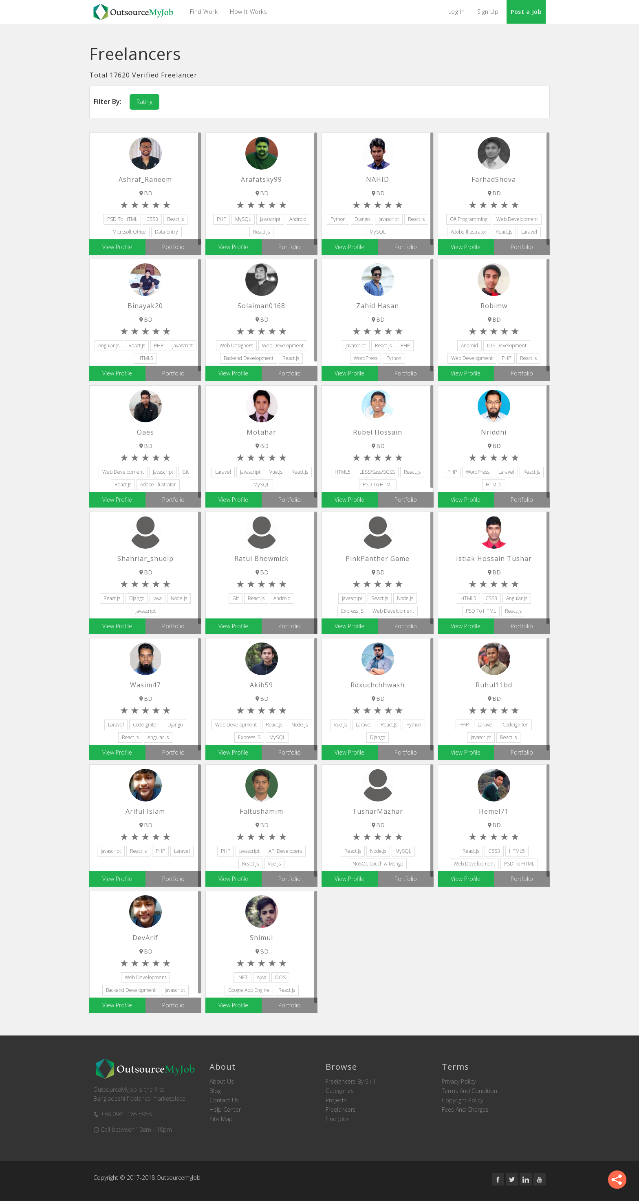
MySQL (243, 219)
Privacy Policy (459, 1081)
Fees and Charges (465, 1109)
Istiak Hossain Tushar (494, 558)
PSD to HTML (122, 219)
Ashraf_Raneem (145, 179)
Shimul (261, 937)
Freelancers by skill (350, 1081)
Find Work (204, 11)
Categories (340, 1091)
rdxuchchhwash (377, 684)
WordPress (365, 358)
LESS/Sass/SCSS (377, 471)
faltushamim (261, 811)
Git (185, 471)
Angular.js (108, 345)
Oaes (145, 432)
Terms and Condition (469, 1091)
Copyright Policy (462, 1100)
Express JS (352, 610)
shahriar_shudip (145, 558)
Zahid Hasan (377, 305)
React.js (175, 219)
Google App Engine (248, 990)
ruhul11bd (494, 684)
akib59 (261, 684)
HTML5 (145, 358)
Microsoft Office (129, 231)
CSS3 (152, 219)
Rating (144, 102)
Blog (215, 1091)
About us (221, 1081)
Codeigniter (146, 724)
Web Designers (236, 345)
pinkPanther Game (378, 558)
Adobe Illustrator (469, 231)
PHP (221, 219)
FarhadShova (494, 179)
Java (157, 598)
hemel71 (494, 811)
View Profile (117, 247)
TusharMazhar (377, 811)
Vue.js (275, 471)
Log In (456, 11)
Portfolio (173, 247)
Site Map (221, 1119)
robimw (493, 305)
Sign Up (488, 11)
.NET (242, 977)
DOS (280, 977)
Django (362, 219)
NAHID (377, 179)
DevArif (145, 937)
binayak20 (145, 305)
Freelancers (341, 1109)
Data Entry (166, 231)
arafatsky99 (261, 179)
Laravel (529, 231)
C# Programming (468, 219)
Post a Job (526, 11)
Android (297, 219)
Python (338, 219)
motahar (261, 432)
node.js (179, 598)
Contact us (224, 1100)
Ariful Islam (145, 811)
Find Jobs (338, 1119)
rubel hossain (377, 432)
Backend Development (248, 358)
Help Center (225, 1109)
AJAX (261, 977)
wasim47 (145, 684)
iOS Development (507, 345)
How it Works (248, 11)
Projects (336, 1100)
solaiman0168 (261, 305)
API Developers (285, 851)
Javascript (270, 219)
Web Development (517, 219)
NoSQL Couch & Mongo (378, 863)
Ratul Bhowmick (261, 558)
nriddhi (494, 432)
